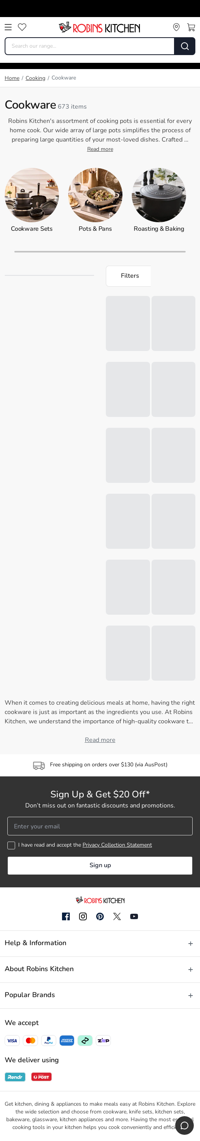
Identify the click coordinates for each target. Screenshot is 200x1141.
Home (12, 78)
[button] (128, 276)
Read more (100, 149)
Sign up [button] (100, 866)
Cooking (35, 78)
